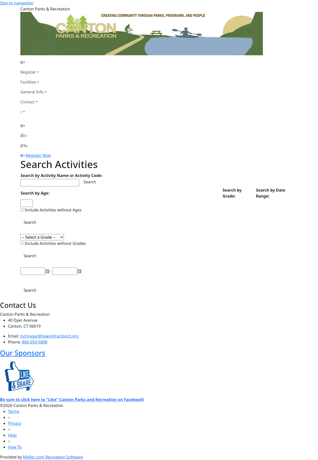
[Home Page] (33, 62)
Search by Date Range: (270, 193)
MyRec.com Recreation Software (53, 457)
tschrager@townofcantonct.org (49, 336)
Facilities (28, 82)
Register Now (38, 155)
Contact (27, 102)
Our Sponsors (22, 353)
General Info (32, 92)
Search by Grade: (232, 193)
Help (12, 435)
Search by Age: (35, 193)
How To (15, 447)
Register (28, 72)
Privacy (14, 423)
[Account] (33, 112)
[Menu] (23, 145)
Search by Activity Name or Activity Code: (61, 175)
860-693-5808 (34, 342)
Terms (13, 411)
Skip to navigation (16, 3)
